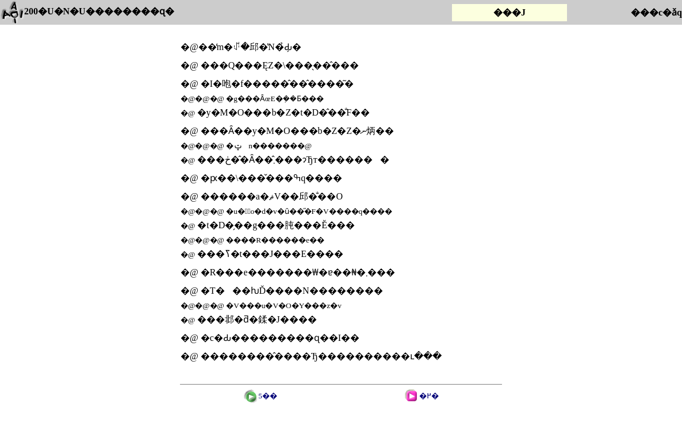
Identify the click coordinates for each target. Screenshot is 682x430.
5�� (260, 395)
